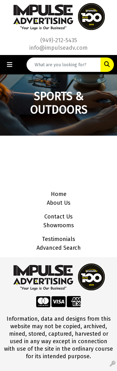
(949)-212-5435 (58, 40)
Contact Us (58, 216)
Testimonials (58, 239)
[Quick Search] (64, 65)
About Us (59, 202)
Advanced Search (59, 247)
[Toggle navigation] (9, 64)
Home (58, 194)
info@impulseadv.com (58, 47)
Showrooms (58, 225)
